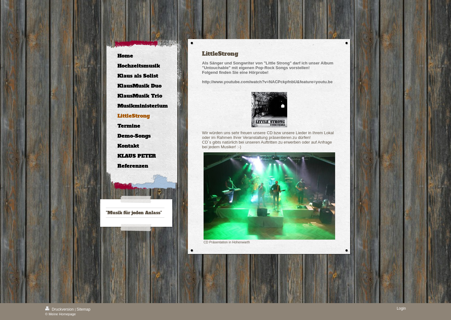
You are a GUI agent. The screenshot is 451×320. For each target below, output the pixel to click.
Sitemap (84, 309)
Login (401, 308)
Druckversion (60, 309)
